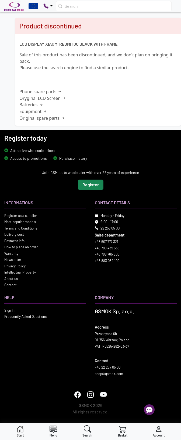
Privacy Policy (15, 266)
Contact (10, 285)
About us (11, 279)
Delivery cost (14, 234)
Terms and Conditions (20, 228)
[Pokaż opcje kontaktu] (48, 6)
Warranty (11, 253)
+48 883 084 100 (107, 261)
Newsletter (12, 260)
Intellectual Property (20, 272)
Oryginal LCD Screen (43, 98)
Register (90, 184)
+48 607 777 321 (106, 242)
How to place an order (21, 247)
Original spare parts (42, 118)
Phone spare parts (40, 91)
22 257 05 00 (110, 228)
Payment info (14, 241)
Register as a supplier (20, 215)
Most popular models (20, 222)
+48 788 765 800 (107, 254)
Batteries (31, 105)
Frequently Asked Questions (25, 317)
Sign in (9, 310)
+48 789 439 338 (107, 248)
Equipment (33, 111)
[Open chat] (149, 409)
